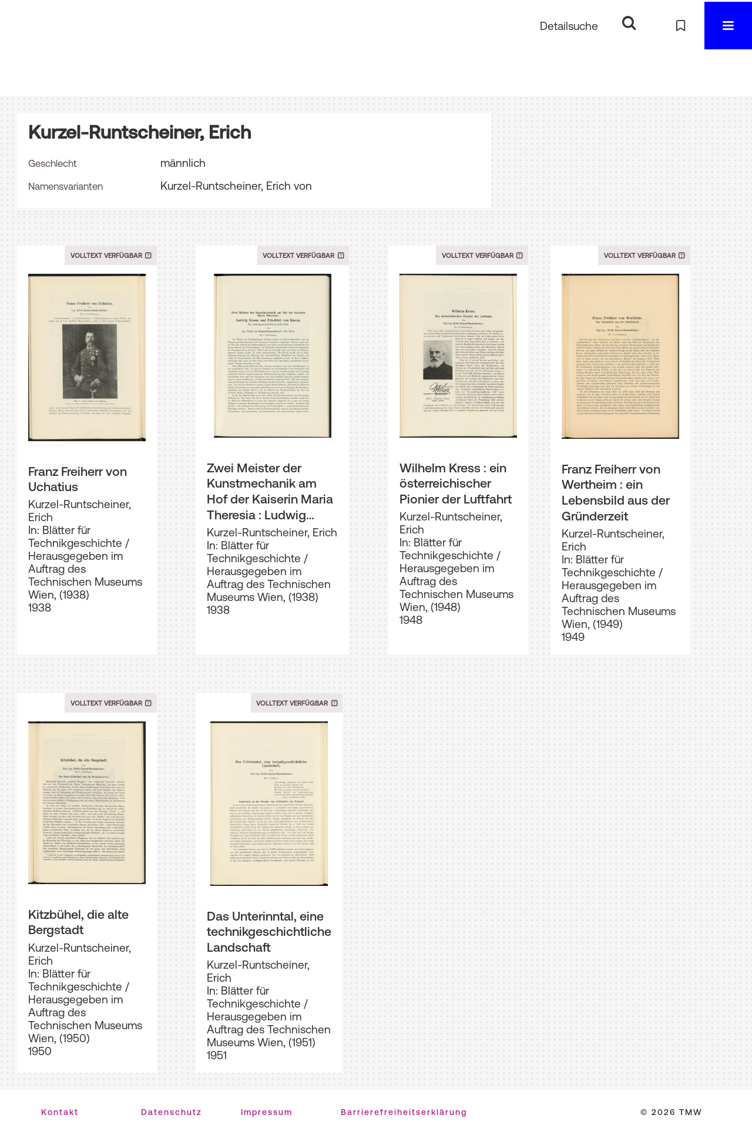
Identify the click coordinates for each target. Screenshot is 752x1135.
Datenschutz (171, 1112)
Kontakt (60, 1112)
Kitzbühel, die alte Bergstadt (78, 922)
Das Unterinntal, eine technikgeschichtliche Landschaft (269, 931)
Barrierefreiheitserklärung (404, 1112)
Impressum (267, 1112)
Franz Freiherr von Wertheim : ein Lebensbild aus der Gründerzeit (616, 492)
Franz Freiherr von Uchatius (77, 479)
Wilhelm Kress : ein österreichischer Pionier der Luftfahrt (456, 483)
